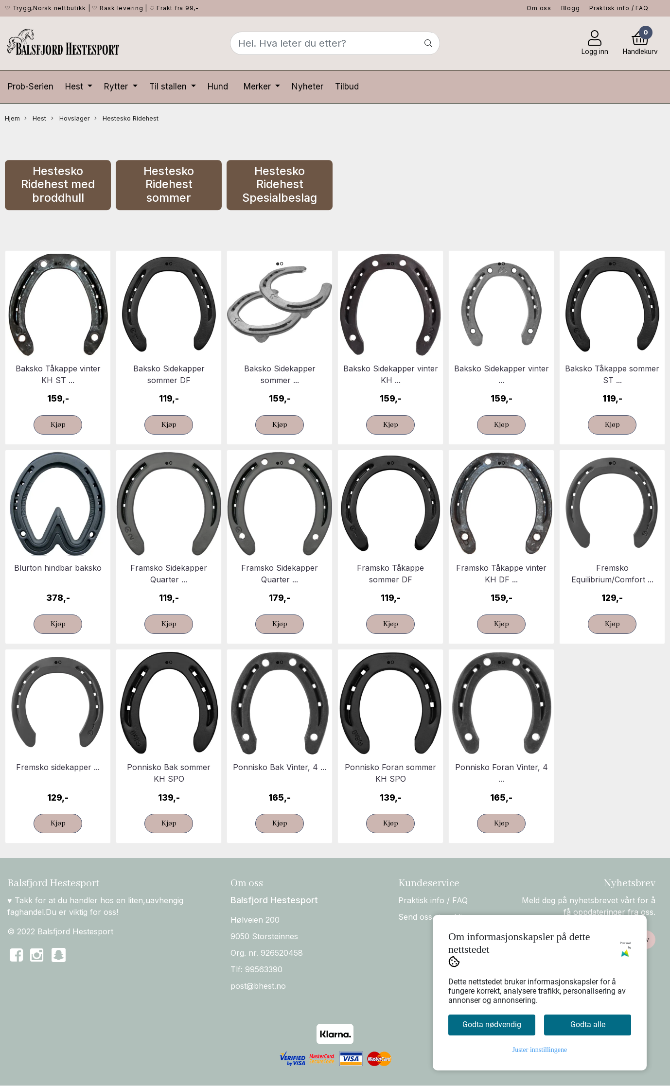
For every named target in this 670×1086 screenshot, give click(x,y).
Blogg (570, 8)
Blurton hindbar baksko (58, 568)
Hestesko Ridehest (126, 119)
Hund (218, 86)
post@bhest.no (258, 986)
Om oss (539, 8)
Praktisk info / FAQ (618, 8)
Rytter (117, 86)
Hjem (12, 118)
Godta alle (587, 1024)
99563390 (263, 969)
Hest (75, 86)
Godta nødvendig (491, 1024)
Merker (258, 86)
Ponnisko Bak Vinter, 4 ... (279, 767)
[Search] (335, 43)
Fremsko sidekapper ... (58, 767)
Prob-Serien (30, 86)
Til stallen (169, 86)
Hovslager (70, 119)
